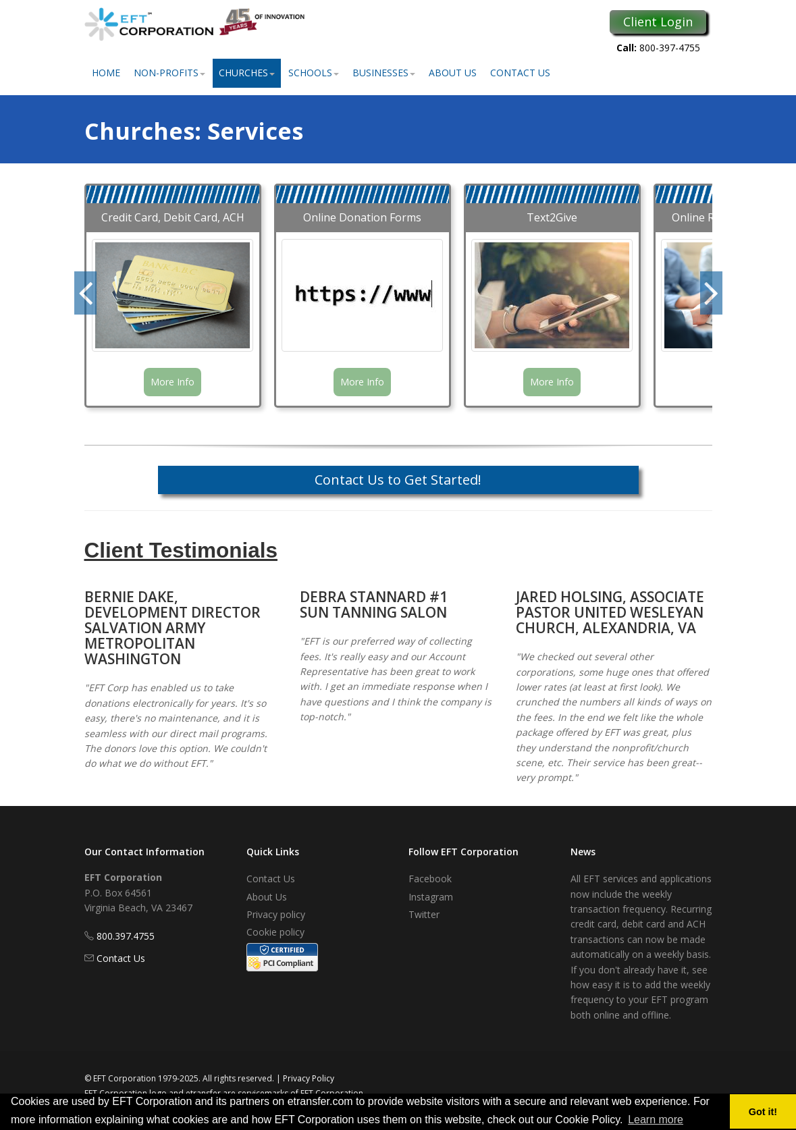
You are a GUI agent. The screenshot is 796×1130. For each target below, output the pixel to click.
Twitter (424, 914)
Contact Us (520, 72)
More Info (172, 381)
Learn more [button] (655, 1119)
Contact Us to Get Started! (398, 479)
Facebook (430, 878)
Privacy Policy (308, 1078)
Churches (247, 72)
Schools (313, 72)
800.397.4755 (126, 936)
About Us (453, 72)
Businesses (383, 72)
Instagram (430, 896)
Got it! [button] (763, 1111)
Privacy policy (275, 914)
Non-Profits (169, 72)
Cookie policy (275, 931)
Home (106, 72)
